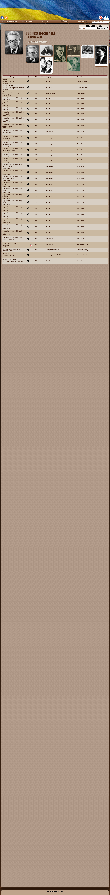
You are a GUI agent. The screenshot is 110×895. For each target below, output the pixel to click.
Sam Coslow (50, 261)
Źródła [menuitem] (64, 21)
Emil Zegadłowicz (82, 87)
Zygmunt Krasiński (83, 255)
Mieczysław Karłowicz (52, 250)
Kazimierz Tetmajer (83, 250)
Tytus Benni (80, 98)
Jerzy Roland (81, 93)
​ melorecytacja (50, 255)
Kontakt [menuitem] (82, 21)
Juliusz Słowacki (82, 81)
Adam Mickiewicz (82, 245)
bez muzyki (49, 81)
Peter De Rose (50, 93)
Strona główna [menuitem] (9, 21)
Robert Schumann (61, 255)
